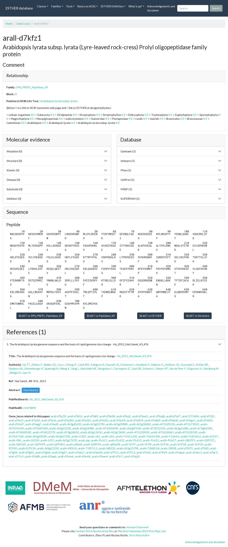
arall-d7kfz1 (75, 416)
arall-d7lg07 (59, 452)
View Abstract (30, 390)
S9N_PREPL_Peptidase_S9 (32, 87)
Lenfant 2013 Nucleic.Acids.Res (94, 531)
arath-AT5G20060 (162, 432)
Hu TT (26, 364)
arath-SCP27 (210, 436)
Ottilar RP (202, 364)
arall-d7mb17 (77, 452)
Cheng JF (71, 364)
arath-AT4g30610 (68, 432)
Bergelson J (105, 368)
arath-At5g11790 (127, 448)
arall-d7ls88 (32, 456)
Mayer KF (162, 368)
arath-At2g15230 (60, 428)
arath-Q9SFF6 (92, 444)
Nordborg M (211, 368)
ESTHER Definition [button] (112, 6)
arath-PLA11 (99, 440)
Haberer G (157, 364)
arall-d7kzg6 (48, 456)
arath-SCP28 (178, 444)
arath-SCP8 (144, 444)
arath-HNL (15, 440)
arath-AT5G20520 (186, 432)
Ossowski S (187, 364)
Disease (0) (13, 179)
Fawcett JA (112, 364)
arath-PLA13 (133, 440)
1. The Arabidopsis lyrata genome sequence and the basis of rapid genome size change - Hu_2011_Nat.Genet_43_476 (77, 344)
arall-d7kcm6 (66, 456)
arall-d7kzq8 (157, 416)
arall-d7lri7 (116, 456)
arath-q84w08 (111, 444)
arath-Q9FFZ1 (206, 440)
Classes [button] (41, 6)
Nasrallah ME (89, 368)
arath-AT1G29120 (163, 424)
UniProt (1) (127, 179)
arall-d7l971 (185, 448)
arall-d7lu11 (16, 420)
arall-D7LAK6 (190, 416)
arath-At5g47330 (59, 436)
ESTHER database (19, 8)
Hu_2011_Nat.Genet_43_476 (134, 356)
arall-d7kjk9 (91, 416)
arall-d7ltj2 (207, 416)
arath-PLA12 (116, 440)
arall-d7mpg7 (33, 424)
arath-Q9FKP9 (36, 444)
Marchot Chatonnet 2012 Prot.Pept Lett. (142, 531)
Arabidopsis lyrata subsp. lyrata (58, 101)
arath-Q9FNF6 (56, 444)
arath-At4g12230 (48, 448)
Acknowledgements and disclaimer (161, 8)
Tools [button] (69, 6)
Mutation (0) (14, 151)
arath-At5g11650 (91, 432)
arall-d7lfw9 (159, 452)
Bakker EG (50, 364)
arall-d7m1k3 (100, 420)
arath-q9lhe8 (74, 444)
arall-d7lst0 (144, 452)
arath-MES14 (68, 448)
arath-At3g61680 (177, 428)
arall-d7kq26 (132, 456)
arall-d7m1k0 (66, 420)
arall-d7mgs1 (187, 420)
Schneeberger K (33, 368)
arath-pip (84, 440)
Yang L (75, 368)
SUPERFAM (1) (130, 198)
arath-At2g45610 (70, 424)
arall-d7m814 (135, 420)
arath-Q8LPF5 (186, 440)
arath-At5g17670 (66, 440)
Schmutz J (148, 368)
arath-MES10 (107, 448)
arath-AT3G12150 (154, 428)
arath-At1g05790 (94, 424)
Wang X (64, 368)
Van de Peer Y (177, 368)
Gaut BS (136, 368)
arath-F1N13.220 (126, 436)
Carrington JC (122, 368)
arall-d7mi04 (204, 420)
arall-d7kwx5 (140, 416)
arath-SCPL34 (27, 448)
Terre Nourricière (139, 535)
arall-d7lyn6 (49, 420)
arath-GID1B (31, 440)
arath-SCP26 (161, 444)
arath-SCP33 (195, 444)
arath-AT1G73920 (188, 424)
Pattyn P (37, 364)
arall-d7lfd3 (201, 448)
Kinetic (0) (13, 170)
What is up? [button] (135, 6)
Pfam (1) (126, 170)
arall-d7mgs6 (177, 452)
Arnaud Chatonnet (138, 527)
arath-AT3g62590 (201, 428)
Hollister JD (172, 364)
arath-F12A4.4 (170, 436)
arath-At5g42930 (36, 436)
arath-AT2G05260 (36, 428)
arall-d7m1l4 (117, 420)
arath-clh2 (108, 436)
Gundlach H (142, 364)
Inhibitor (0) (14, 198)
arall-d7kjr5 (210, 452)
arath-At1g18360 (140, 424)
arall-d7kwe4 (100, 456)
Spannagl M (52, 368)
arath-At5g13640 (114, 432)
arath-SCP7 (129, 444)
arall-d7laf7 (173, 416)
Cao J (61, 364)
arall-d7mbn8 (170, 420)
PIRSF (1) (126, 189)
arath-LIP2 (47, 440)
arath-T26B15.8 (149, 448)
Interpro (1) (128, 160)
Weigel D (15, 372)
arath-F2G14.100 (149, 436)
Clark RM (83, 364)
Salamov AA (16, 368)
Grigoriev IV (194, 368)
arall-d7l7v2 (111, 452)
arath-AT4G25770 (44, 432)
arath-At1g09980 (117, 424)
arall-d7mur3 (194, 452)
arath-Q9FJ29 (17, 444)
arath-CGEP (79, 436)
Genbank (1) (128, 151)
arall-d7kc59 (58, 416)
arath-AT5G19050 (138, 432)
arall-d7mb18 (94, 452)
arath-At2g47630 (130, 428)
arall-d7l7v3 (127, 452)
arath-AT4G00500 (20, 432)
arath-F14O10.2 (191, 436)
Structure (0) (14, 160)
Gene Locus (23, 23)
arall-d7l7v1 (16, 456)
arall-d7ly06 (32, 420)
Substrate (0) (14, 189)
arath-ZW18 (168, 448)
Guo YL (27, 372)
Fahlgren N (97, 364)
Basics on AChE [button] (86, 6)
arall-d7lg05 (26, 452)
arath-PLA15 (151, 440)
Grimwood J (127, 364)
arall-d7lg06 (42, 452)
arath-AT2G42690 (107, 428)
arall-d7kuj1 (123, 416)
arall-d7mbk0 (152, 420)
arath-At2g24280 (83, 428)
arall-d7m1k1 (83, 420)
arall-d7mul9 (50, 424)
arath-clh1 (94, 436)
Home (9, 23)
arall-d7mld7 (16, 424)
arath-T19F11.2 (87, 448)
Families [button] (56, 6)
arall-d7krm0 (82, 456)
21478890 (29, 407)
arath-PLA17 (168, 440)
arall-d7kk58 (107, 416)
